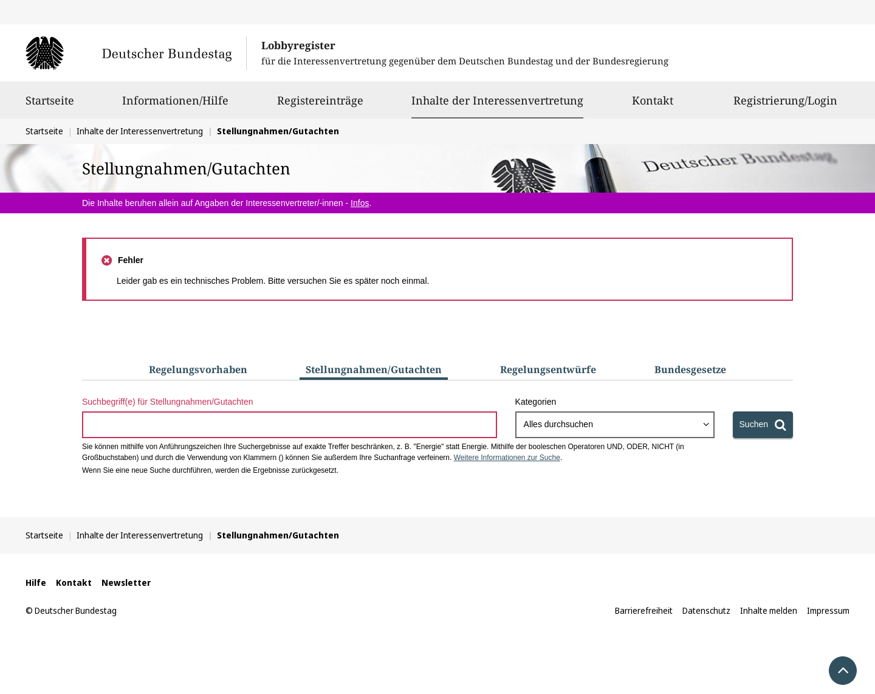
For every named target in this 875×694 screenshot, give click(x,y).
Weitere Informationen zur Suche (507, 457)
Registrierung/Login (785, 106)
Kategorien (536, 402)
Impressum (828, 610)
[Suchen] (763, 424)
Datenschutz (706, 610)
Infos (360, 203)
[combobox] (615, 424)
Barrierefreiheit (644, 610)
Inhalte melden (768, 610)
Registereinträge (320, 106)
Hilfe (36, 582)
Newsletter (126, 582)
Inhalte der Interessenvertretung (497, 100)
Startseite (50, 106)
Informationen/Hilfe (175, 106)
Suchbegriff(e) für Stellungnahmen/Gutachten (167, 402)
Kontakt (652, 106)
